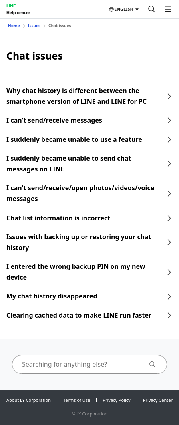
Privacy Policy (116, 400)
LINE (11, 5)
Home (14, 25)
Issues (34, 25)
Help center (18, 12)
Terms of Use (76, 400)
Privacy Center (158, 400)
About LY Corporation (28, 400)
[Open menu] (168, 9)
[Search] (152, 9)
